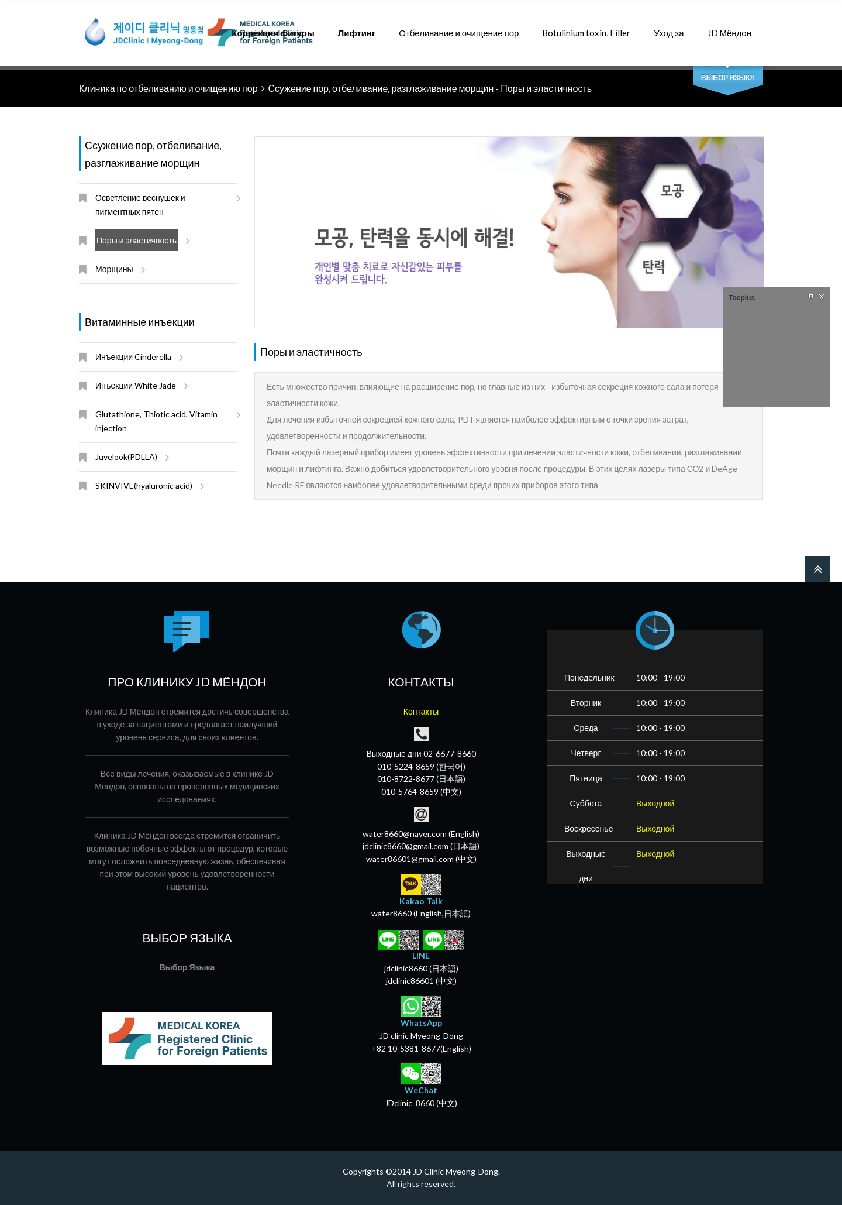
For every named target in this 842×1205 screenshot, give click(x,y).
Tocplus (742, 298)
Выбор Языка (728, 77)
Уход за (669, 26)
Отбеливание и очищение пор (459, 26)
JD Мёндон (730, 26)
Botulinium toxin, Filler (586, 26)
